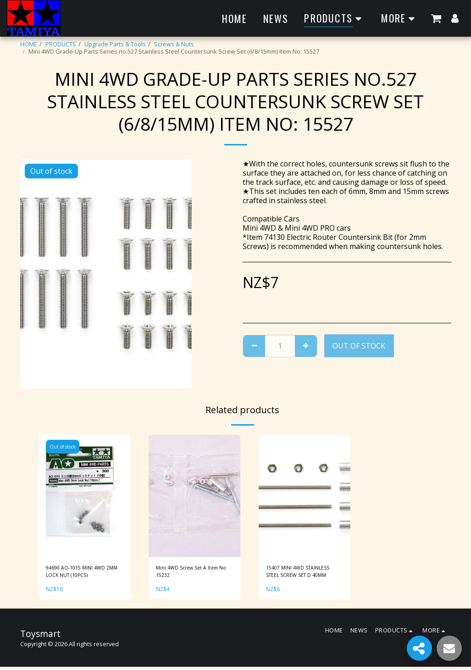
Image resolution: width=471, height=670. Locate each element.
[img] (84, 496)
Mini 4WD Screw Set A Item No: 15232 (192, 573)
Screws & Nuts (174, 44)
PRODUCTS (60, 44)
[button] (436, 18)
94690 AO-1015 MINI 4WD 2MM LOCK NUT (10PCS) (80, 573)
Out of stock (358, 346)
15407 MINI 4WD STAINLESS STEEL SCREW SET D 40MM (303, 573)
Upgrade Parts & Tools (115, 44)
